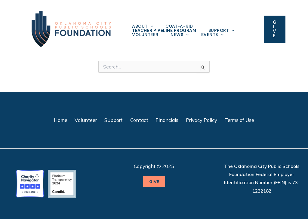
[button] (274, 29)
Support (223, 30)
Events (215, 34)
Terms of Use (235, 120)
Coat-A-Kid (181, 26)
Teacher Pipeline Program (165, 30)
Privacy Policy (198, 120)
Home (64, 120)
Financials (165, 120)
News (181, 34)
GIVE (154, 181)
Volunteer (146, 34)
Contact (139, 120)
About (143, 26)
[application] (151, 26)
